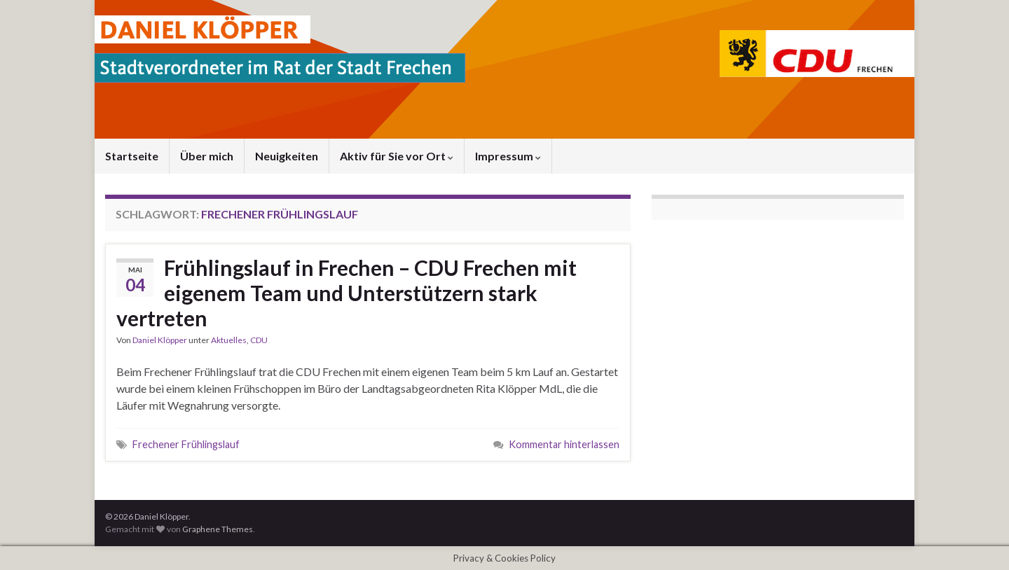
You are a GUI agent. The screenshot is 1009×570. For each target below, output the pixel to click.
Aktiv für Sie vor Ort (396, 155)
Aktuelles (229, 340)
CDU (259, 340)
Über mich (206, 155)
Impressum (508, 155)
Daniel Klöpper (159, 340)
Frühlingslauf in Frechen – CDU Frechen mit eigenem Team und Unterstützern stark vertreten (346, 293)
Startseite (131, 155)
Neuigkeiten (286, 155)
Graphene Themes (217, 529)
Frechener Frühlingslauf (186, 444)
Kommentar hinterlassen (564, 444)
